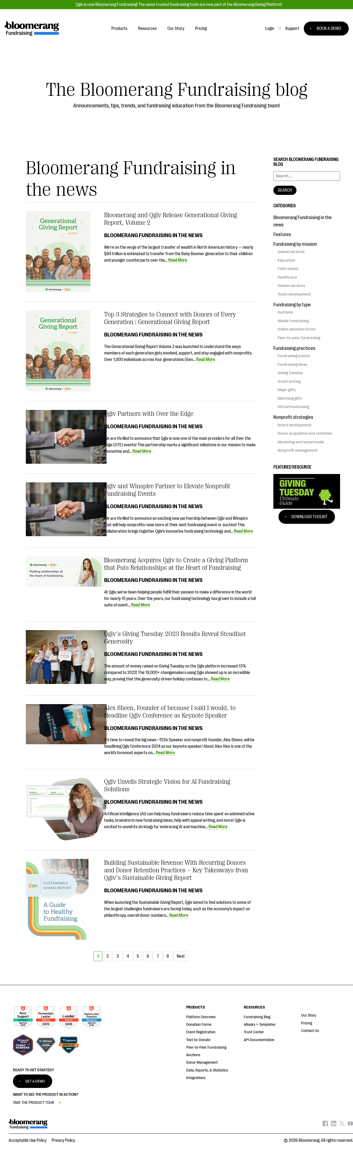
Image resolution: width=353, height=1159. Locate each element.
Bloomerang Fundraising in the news (153, 235)
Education (286, 260)
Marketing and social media (301, 442)
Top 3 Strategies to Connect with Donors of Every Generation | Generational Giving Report (170, 318)
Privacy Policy (63, 1140)
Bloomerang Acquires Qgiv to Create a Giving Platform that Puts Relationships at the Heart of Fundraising (176, 563)
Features (282, 234)
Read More (177, 260)
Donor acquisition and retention (305, 433)
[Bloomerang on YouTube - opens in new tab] (350, 1124)
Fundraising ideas (292, 364)
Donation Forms (198, 1024)
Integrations (196, 1078)
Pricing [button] (201, 28)
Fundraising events (294, 355)
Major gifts (287, 389)
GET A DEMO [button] (35, 1081)
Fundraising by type (292, 304)
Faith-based (288, 268)
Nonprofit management (298, 450)
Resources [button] (147, 28)
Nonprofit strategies (293, 417)
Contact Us (310, 1030)
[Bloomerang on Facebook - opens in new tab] (325, 1124)
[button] (292, 28)
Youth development (294, 294)
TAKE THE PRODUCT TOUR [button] (33, 1102)
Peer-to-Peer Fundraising (206, 1047)
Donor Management (202, 1062)
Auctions (285, 312)
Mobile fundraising (293, 320)
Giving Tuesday (290, 372)
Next (181, 956)
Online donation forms (297, 329)
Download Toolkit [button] (309, 516)
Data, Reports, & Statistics (207, 1070)
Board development (295, 425)
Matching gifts (290, 398)
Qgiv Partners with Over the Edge (148, 413)
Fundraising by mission (295, 244)
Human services (291, 285)
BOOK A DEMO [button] (329, 28)
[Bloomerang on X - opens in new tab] (342, 1124)
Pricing (306, 1023)
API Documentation (259, 1040)
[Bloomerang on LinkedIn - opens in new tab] (333, 1124)
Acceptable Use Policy (28, 1140)
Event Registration (201, 1032)
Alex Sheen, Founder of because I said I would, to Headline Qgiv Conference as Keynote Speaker (170, 711)
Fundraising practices (294, 348)
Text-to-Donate (198, 1040)
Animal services (291, 251)
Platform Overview (201, 1017)
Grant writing (289, 381)
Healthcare (287, 277)
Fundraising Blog (257, 1017)
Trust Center (254, 1032)
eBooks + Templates (260, 1024)
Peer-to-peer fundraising (299, 337)
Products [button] (119, 28)
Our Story (308, 1015)
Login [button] (269, 28)
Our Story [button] (175, 28)
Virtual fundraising (293, 406)
